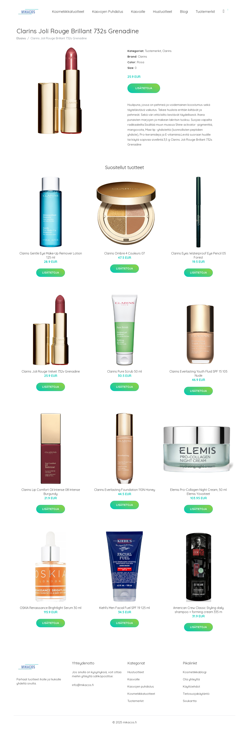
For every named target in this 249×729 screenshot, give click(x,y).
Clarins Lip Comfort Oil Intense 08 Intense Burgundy (50, 492)
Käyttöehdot (191, 686)
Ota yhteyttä (191, 679)
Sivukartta (189, 701)
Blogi (184, 11)
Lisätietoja (143, 88)
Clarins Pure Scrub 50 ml (124, 371)
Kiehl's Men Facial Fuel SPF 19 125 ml (124, 608)
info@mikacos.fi (83, 685)
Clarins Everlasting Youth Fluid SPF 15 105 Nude (198, 373)
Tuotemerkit (205, 11)
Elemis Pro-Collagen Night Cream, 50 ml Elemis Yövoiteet (198, 492)
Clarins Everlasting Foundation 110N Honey (124, 490)
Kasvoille (138, 11)
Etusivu (21, 38)
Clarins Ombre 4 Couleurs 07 (124, 253)
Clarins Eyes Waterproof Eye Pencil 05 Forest (198, 255)
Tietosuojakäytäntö (196, 694)
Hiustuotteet (162, 11)
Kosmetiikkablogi (194, 672)
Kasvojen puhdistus (107, 11)
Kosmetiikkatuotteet (68, 11)
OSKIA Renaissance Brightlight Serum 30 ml (50, 608)
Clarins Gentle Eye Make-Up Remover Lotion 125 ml (50, 255)
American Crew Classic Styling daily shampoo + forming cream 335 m (198, 610)
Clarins (167, 51)
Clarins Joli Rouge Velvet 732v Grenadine (51, 371)
